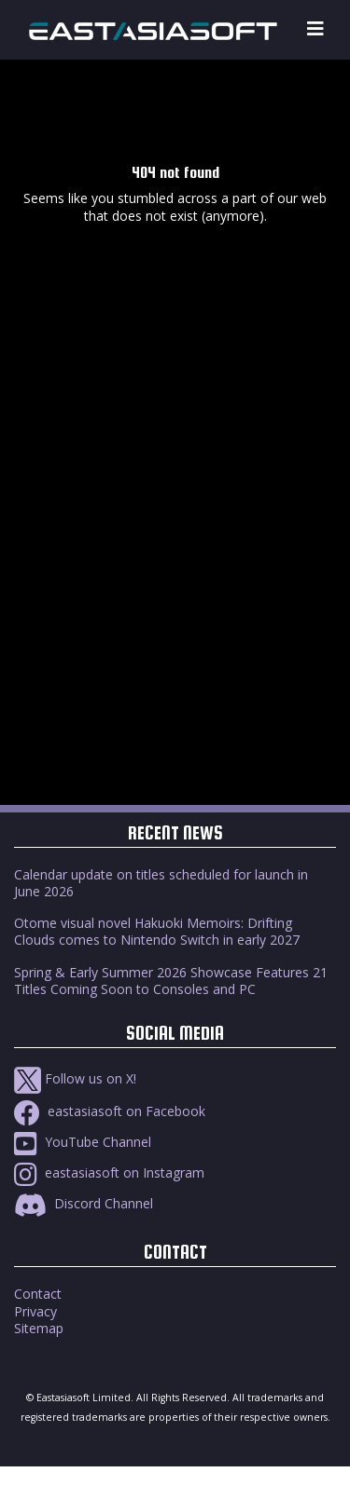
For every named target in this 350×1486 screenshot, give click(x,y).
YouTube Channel (82, 1142)
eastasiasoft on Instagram (109, 1172)
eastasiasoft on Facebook (109, 1111)
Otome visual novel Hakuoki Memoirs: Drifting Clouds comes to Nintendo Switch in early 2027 (157, 931)
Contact (38, 1293)
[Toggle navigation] (315, 29)
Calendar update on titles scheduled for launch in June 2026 (161, 883)
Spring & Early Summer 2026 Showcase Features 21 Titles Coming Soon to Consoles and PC (171, 980)
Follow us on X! (75, 1078)
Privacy (35, 1311)
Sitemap (38, 1328)
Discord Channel (83, 1203)
